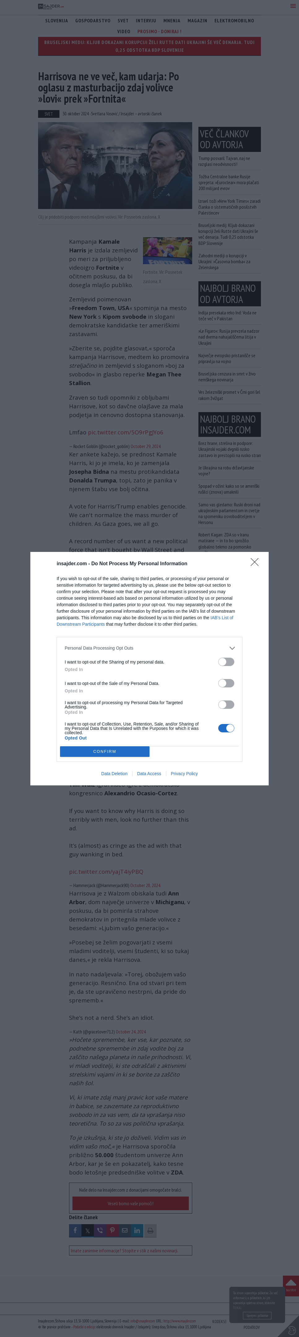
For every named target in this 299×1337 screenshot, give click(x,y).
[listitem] (149, 648)
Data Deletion (114, 773)
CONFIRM (104, 751)
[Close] (256, 564)
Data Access (149, 773)
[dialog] (149, 668)
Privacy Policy (184, 773)
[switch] (226, 662)
